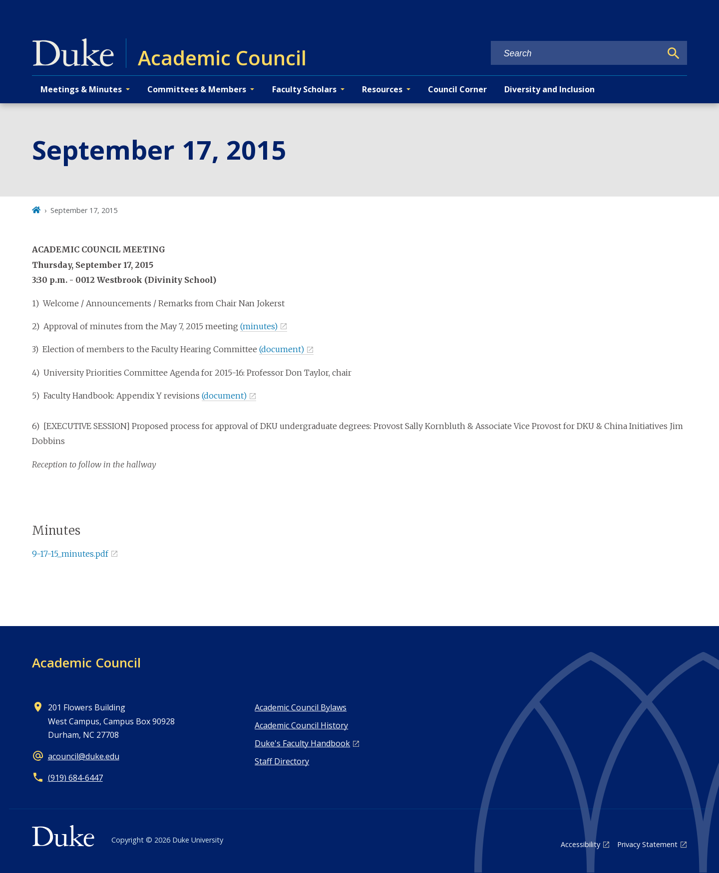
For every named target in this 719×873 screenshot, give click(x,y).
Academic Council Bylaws (301, 707)
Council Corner (457, 89)
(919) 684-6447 (75, 777)
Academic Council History (301, 725)
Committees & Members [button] (196, 89)
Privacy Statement (647, 844)
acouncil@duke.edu (83, 756)
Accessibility (580, 844)
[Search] (674, 53)
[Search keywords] (576, 53)
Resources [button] (382, 89)
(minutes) (259, 326)
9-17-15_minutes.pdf (70, 554)
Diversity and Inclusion (549, 89)
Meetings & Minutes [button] (81, 89)
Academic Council (86, 662)
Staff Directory (282, 761)
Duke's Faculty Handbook (302, 743)
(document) (281, 349)
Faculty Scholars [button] (304, 89)
